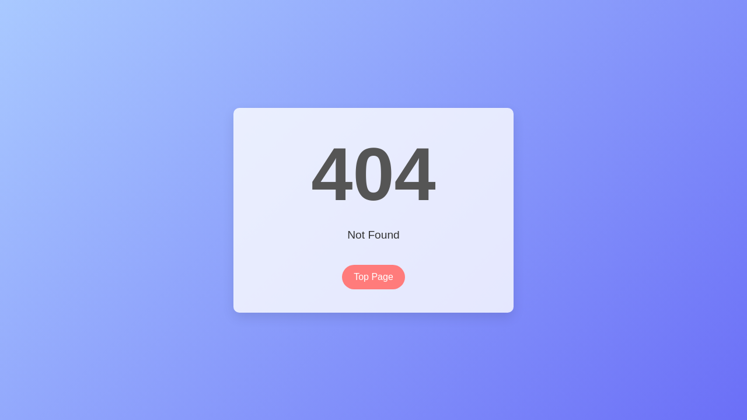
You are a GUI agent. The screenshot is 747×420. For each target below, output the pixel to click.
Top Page (373, 277)
